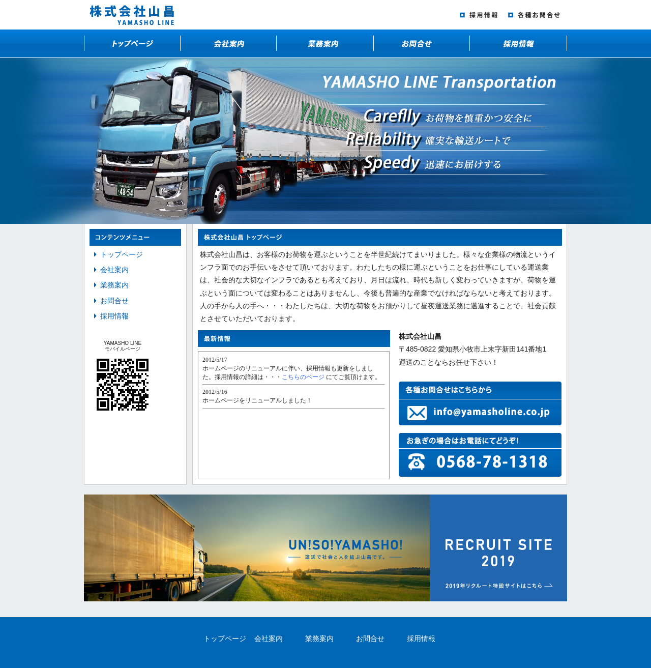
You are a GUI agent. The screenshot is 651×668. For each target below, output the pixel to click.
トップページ (121, 254)
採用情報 (114, 316)
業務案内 (114, 285)
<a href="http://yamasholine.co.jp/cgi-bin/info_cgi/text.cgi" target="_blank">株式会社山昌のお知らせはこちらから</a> (294, 415)
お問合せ (114, 301)
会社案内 (114, 270)
